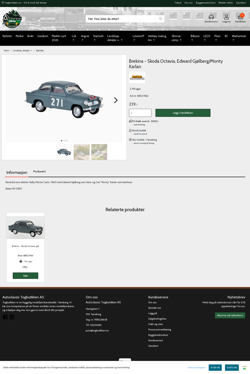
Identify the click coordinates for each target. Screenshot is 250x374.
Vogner (85, 36)
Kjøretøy (39, 50)
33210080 (96, 325)
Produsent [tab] (39, 171)
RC (226, 36)
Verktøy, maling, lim (157, 38)
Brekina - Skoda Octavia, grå (25, 246)
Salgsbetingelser (157, 318)
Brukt (30, 36)
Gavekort (241, 2)
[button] (61, 140)
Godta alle (232, 367)
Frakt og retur (155, 324)
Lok (74, 36)
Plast (217, 36)
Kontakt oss (154, 307)
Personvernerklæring (159, 329)
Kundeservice (155, 340)
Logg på (152, 313)
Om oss (188, 2)
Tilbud (177, 2)
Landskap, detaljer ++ (113, 38)
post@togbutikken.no (97, 330)
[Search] (125, 19)
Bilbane (195, 36)
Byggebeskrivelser (205, 2)
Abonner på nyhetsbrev (230, 315)
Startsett (98, 36)
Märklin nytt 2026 (59, 38)
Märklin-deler (226, 2)
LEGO (206, 36)
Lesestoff (138, 36)
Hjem (6, 50)
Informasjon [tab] (16, 172)
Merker (20, 36)
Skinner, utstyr (176, 38)
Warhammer (239, 36)
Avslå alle (215, 367)
